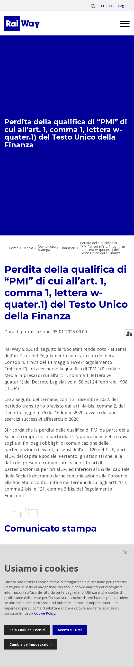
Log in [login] (122, 5)
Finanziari (67, 248)
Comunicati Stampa (47, 248)
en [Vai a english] (111, 5)
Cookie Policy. (45, 613)
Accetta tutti (70, 629)
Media (28, 248)
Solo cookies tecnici (27, 629)
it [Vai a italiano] (103, 5)
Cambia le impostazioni (30, 644)
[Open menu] (123, 23)
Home (13, 248)
